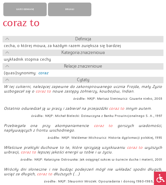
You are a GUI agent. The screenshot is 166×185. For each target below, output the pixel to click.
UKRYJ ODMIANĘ (25, 9)
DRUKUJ (69, 9)
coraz (43, 73)
